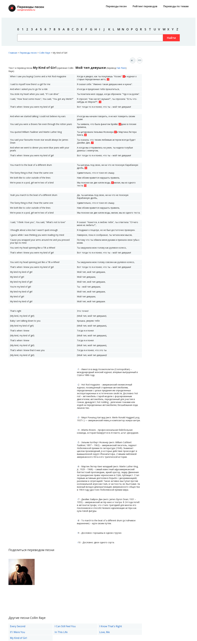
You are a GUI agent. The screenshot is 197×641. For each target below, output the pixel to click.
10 (85, 185)
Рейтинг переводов (145, 6)
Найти (171, 38)
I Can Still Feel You (65, 626)
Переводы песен (116, 6)
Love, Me (104, 632)
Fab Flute (121, 67)
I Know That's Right (110, 626)
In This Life (61, 632)
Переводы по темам (176, 6)
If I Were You (17, 632)
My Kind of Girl (18, 638)
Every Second (17, 626)
